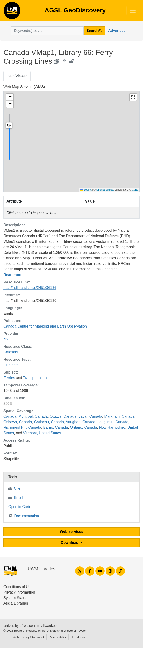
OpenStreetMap (105, 189)
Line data (11, 365)
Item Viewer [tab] (17, 76)
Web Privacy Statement (28, 637)
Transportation (35, 378)
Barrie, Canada (55, 427)
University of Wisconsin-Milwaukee (30, 626)
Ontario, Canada (83, 427)
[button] (9, 97)
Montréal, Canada (33, 416)
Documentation (24, 516)
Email (18, 498)
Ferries (9, 378)
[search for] (47, 30)
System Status (15, 598)
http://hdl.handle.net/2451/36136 (29, 288)
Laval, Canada (90, 416)
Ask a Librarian (15, 603)
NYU (7, 339)
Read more (13, 275)
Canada (9, 416)
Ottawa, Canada (63, 416)
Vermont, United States (42, 433)
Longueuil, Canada (112, 422)
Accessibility (58, 637)
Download (70, 543)
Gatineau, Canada (49, 422)
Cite (17, 488)
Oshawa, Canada (17, 422)
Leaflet (85, 189)
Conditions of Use (17, 587)
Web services (71, 532)
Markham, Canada (119, 416)
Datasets (10, 352)
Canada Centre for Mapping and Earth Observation (45, 326)
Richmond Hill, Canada (22, 427)
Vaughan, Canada (80, 422)
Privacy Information (19, 592)
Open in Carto (19, 507)
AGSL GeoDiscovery (12, 12)
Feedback (78, 637)
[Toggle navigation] (132, 10)
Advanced (117, 31)
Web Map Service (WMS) (24, 87)
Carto (135, 189)
